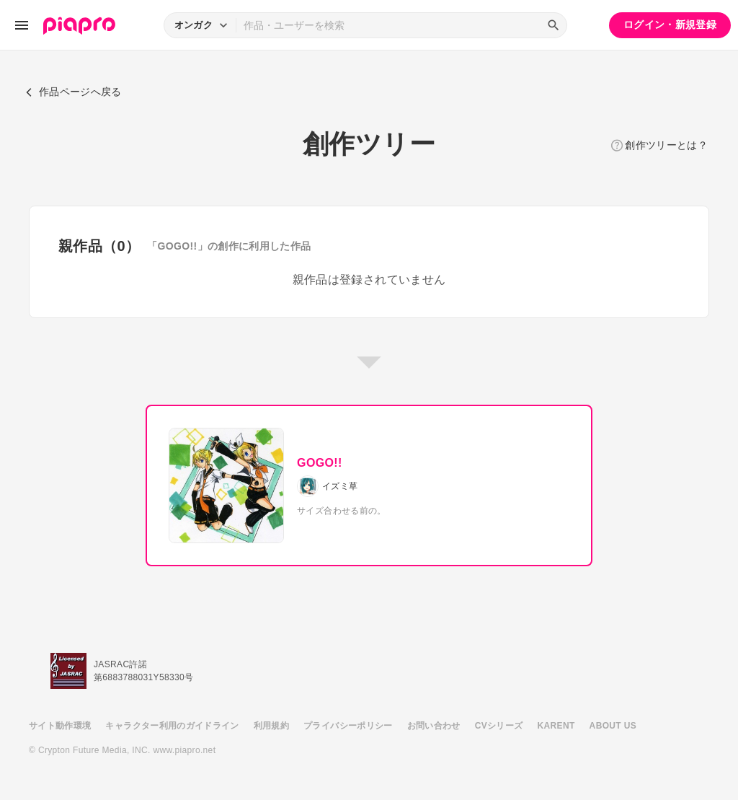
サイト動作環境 (60, 726)
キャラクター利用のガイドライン (172, 726)
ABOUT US (613, 726)
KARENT (556, 726)
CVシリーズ (499, 726)
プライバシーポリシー (348, 726)
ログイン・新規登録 (669, 24)
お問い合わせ (434, 726)
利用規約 (271, 726)
